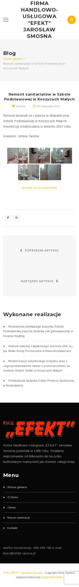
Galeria (21, 106)
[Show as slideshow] (39, 187)
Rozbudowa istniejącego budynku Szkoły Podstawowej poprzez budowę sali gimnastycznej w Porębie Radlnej (38, 331)
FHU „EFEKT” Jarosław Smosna (23, 572)
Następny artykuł (37, 281)
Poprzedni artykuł (42, 250)
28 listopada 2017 (48, 106)
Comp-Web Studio (52, 577)
